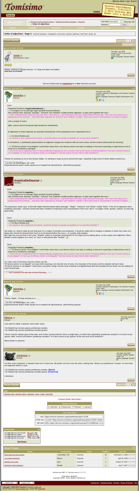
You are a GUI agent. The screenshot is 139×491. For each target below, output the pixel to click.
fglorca (8, 317)
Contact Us (95, 483)
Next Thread (76, 399)
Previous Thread (64, 399)
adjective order (9, 394)
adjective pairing (21, 394)
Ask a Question (15, 22)
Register (134, 1)
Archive (116, 483)
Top (135, 483)
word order (49, 394)
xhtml (36, 487)
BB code (30, 433)
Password (104, 24)
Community (57, 28)
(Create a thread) (15, 24)
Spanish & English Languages (66, 22)
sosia (16, 55)
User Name (105, 21)
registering (67, 84)
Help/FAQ (32, 28)
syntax (42, 394)
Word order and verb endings (14, 455)
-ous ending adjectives (12, 458)
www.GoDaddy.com (22, 489)
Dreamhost (41, 489)
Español (96, 12)
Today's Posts (105, 28)
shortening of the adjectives (13, 465)
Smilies (29, 434)
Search (127, 28)
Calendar (81, 28)
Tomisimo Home (106, 483)
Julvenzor (22, 355)
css (39, 487)
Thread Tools (128, 44)
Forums (10, 15)
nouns (37, 394)
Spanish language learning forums (42, 22)
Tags (6, 391)
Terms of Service (127, 483)
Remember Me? (128, 22)
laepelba (18, 95)
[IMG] (29, 436)
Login (128, 1)
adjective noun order (11, 462)
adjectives (30, 394)
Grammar (81, 22)
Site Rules (21, 442)
